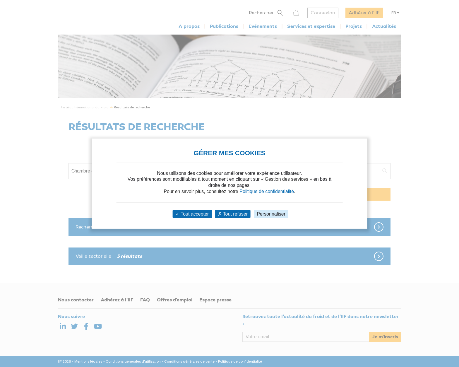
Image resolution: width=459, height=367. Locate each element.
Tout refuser (233, 213)
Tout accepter (192, 213)
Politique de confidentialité (266, 191)
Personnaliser (271, 213)
